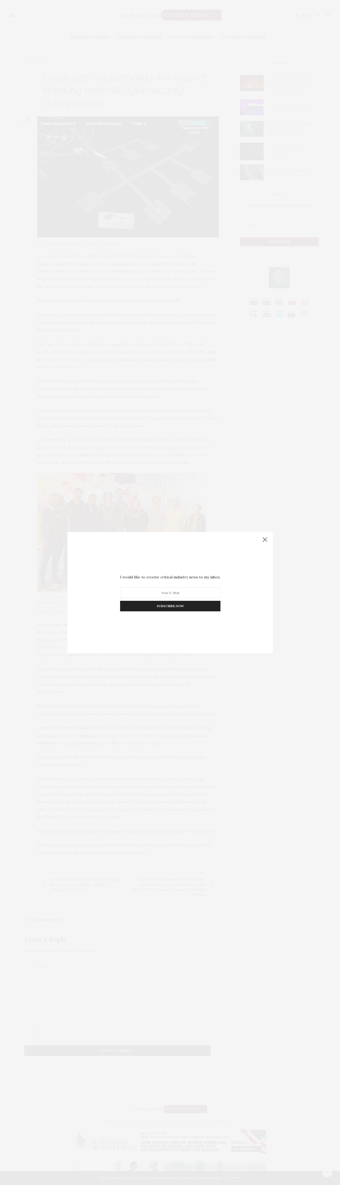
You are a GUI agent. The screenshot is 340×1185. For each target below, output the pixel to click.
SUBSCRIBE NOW (170, 606)
